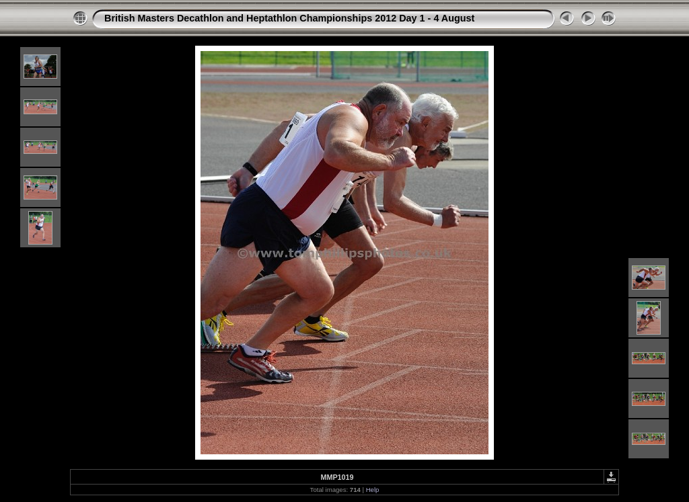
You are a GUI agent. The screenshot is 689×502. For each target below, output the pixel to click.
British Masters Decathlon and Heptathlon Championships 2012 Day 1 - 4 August (289, 18)
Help (372, 489)
